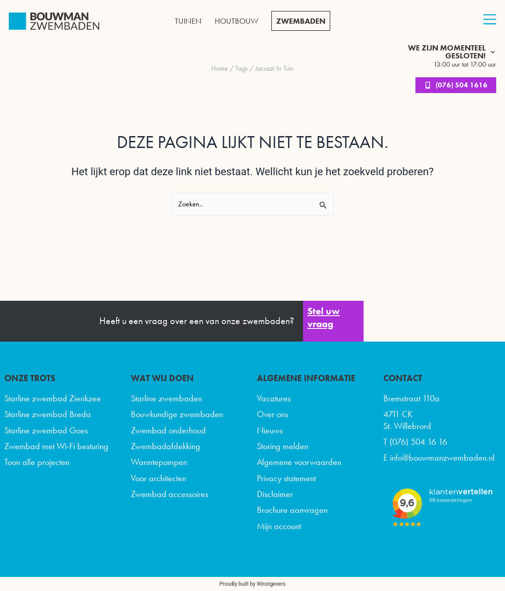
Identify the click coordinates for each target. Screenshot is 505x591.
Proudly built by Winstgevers (252, 584)
